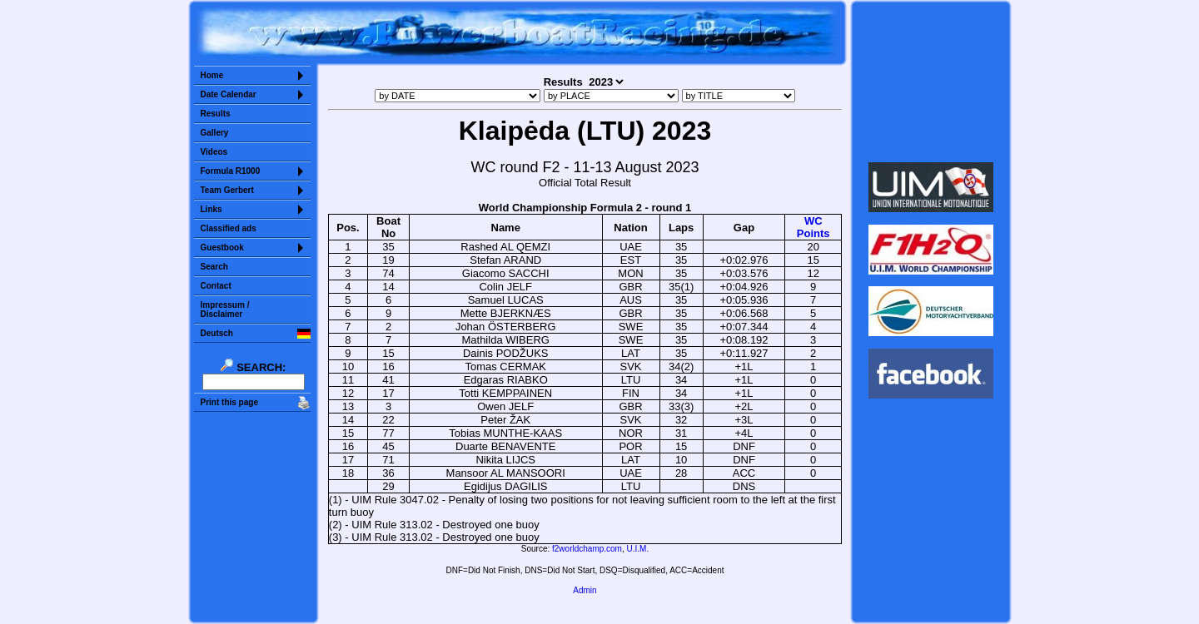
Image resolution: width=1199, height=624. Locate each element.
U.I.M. (638, 548)
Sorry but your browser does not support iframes (930, 81)
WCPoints (813, 227)
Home (212, 75)
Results (216, 113)
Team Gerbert (227, 190)
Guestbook (222, 247)
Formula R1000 (231, 171)
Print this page (229, 402)
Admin (584, 590)
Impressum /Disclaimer (225, 309)
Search (214, 266)
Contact (216, 285)
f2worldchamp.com (587, 548)
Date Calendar (228, 94)
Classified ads (228, 228)
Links (211, 209)
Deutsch (217, 333)
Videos (214, 151)
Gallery (215, 132)
